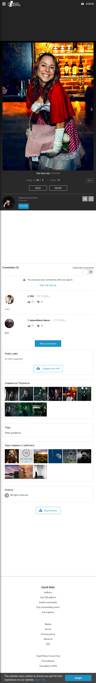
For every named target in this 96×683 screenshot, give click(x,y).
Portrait (56, 173)
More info (40, 679)
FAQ (48, 644)
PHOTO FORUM (14, 4)
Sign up (52, 285)
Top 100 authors (48, 597)
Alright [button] (78, 678)
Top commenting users (48, 607)
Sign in (43, 285)
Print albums (48, 661)
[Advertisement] (48, 237)
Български (48, 612)
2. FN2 (30, 296)
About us (48, 639)
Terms (48, 629)
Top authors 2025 (48, 666)
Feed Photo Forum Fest (48, 656)
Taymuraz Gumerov (28, 198)
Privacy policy (48, 634)
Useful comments (48, 602)
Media (48, 624)
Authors (48, 592)
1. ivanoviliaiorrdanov (38, 320)
